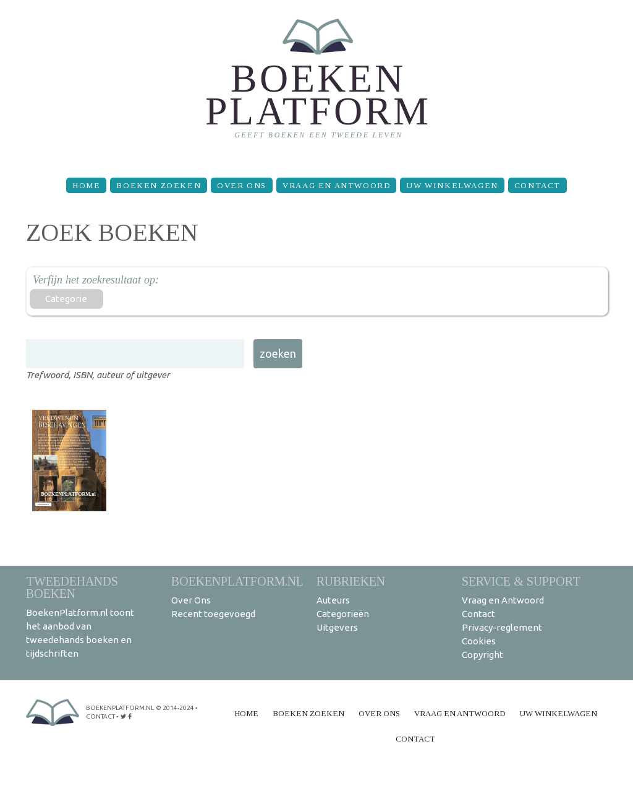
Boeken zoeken (158, 185)
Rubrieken (350, 580)
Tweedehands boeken (72, 587)
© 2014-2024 (175, 707)
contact (100, 716)
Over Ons (241, 185)
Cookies (479, 641)
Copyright (482, 654)
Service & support (521, 580)
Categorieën (342, 613)
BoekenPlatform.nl (237, 580)
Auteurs (333, 600)
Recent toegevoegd (213, 613)
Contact (537, 185)
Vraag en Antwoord (336, 185)
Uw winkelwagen (452, 185)
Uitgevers (337, 627)
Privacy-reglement (502, 627)
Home (86, 185)
